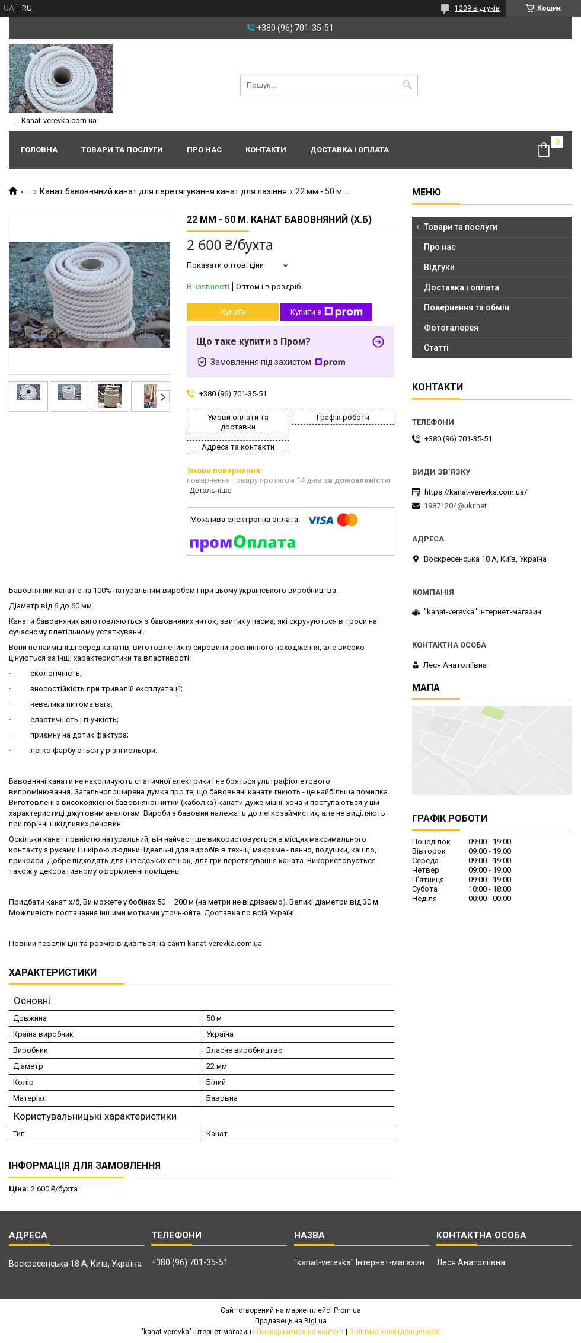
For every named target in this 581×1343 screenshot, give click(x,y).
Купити (233, 311)
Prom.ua (347, 1310)
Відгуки (439, 267)
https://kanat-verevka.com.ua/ (475, 492)
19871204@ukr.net (455, 505)
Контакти (265, 149)
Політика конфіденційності (394, 1332)
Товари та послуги (122, 149)
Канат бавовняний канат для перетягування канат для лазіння (163, 191)
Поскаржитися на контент (300, 1332)
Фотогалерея (451, 327)
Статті (436, 347)
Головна (39, 149)
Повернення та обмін (466, 307)
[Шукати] (407, 85)
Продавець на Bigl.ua (291, 1321)
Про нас (204, 149)
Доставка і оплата (349, 149)
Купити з (326, 312)
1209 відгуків (477, 8)
